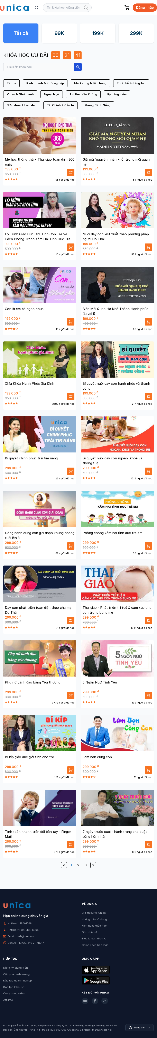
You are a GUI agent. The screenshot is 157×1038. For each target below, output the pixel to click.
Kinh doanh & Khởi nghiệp (45, 83)
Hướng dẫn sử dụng (94, 919)
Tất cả (21, 33)
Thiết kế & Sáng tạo (131, 83)
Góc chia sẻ (89, 932)
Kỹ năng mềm (117, 94)
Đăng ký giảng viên (15, 967)
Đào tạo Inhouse (13, 987)
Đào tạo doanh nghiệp (17, 980)
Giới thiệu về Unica (94, 912)
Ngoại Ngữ (51, 94)
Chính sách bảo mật (95, 945)
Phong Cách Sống (97, 105)
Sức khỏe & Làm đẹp (22, 105)
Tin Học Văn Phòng (83, 94)
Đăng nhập (145, 8)
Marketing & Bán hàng (90, 83)
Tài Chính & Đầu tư (60, 105)
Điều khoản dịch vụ (94, 938)
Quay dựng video (14, 993)
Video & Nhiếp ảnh (20, 94)
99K (59, 33)
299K (136, 33)
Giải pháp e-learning (16, 974)
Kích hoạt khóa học (94, 925)
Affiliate (8, 999)
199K (98, 33)
